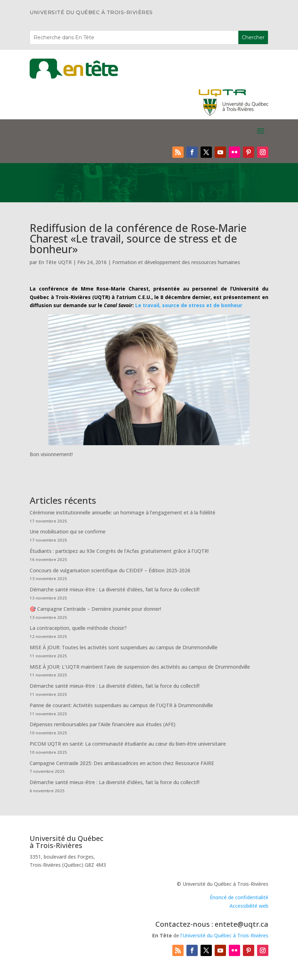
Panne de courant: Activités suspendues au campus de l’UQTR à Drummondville (121, 705)
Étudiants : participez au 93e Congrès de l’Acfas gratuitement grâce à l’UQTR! (119, 551)
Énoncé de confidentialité (239, 897)
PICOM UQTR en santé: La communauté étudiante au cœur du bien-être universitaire (128, 743)
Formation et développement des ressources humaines (176, 262)
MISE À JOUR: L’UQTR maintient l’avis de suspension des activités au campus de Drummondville (140, 666)
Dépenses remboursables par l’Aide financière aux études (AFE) (102, 724)
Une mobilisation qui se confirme (68, 531)
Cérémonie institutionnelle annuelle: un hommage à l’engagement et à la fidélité (122, 512)
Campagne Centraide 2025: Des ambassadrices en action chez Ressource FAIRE (122, 763)
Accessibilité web (249, 905)
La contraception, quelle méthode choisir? (78, 628)
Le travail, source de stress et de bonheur (188, 305)
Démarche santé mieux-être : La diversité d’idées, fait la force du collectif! (114, 589)
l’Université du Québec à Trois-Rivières (224, 935)
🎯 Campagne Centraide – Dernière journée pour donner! (95, 608)
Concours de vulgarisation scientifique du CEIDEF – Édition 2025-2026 (110, 570)
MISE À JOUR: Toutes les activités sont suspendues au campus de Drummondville (123, 647)
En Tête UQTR (55, 262)
